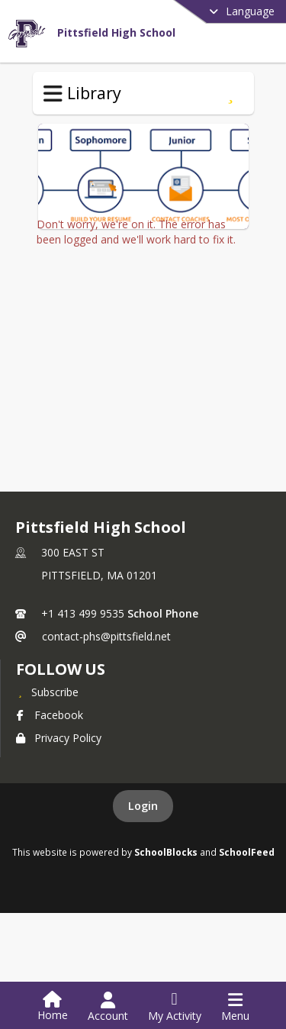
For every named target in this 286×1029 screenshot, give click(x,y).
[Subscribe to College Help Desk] (230, 93)
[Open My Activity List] (174, 1007)
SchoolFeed (247, 853)
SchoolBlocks (166, 853)
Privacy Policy (58, 739)
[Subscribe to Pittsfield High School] (47, 693)
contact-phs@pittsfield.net (106, 638)
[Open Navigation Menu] (235, 1007)
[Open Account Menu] (108, 1007)
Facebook (49, 716)
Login (143, 807)
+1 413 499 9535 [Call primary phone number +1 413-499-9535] (82, 615)
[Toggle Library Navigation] (53, 94)
